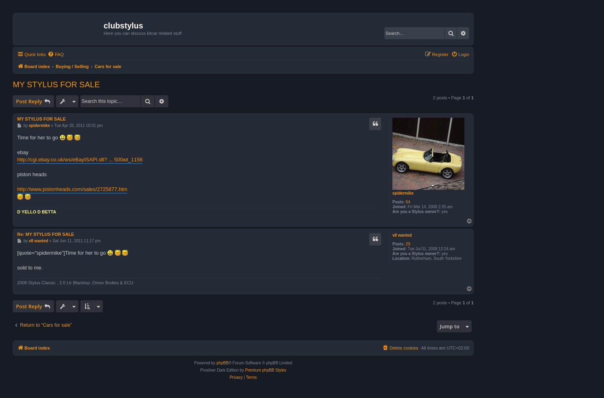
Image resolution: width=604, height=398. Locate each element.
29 (408, 244)
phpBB (222, 363)
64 (408, 202)
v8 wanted (402, 235)
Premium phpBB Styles (265, 370)
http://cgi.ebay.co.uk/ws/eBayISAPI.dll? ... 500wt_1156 (79, 160)
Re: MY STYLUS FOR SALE (45, 234)
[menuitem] (56, 54)
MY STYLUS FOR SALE (56, 84)
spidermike (403, 193)
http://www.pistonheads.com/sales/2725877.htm (72, 189)
